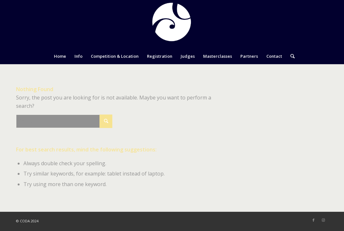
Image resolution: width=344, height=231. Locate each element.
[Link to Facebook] (313, 220)
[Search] (290, 56)
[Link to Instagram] (323, 220)
